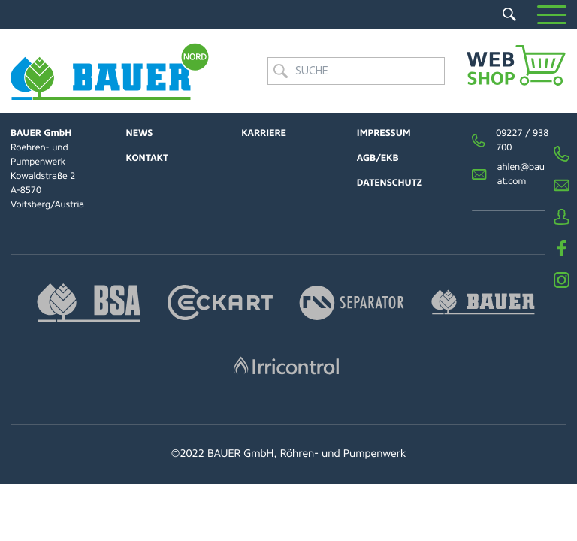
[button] (551, 14)
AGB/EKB (378, 158)
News (139, 133)
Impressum (384, 133)
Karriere (263, 133)
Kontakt (147, 158)
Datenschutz (389, 183)
